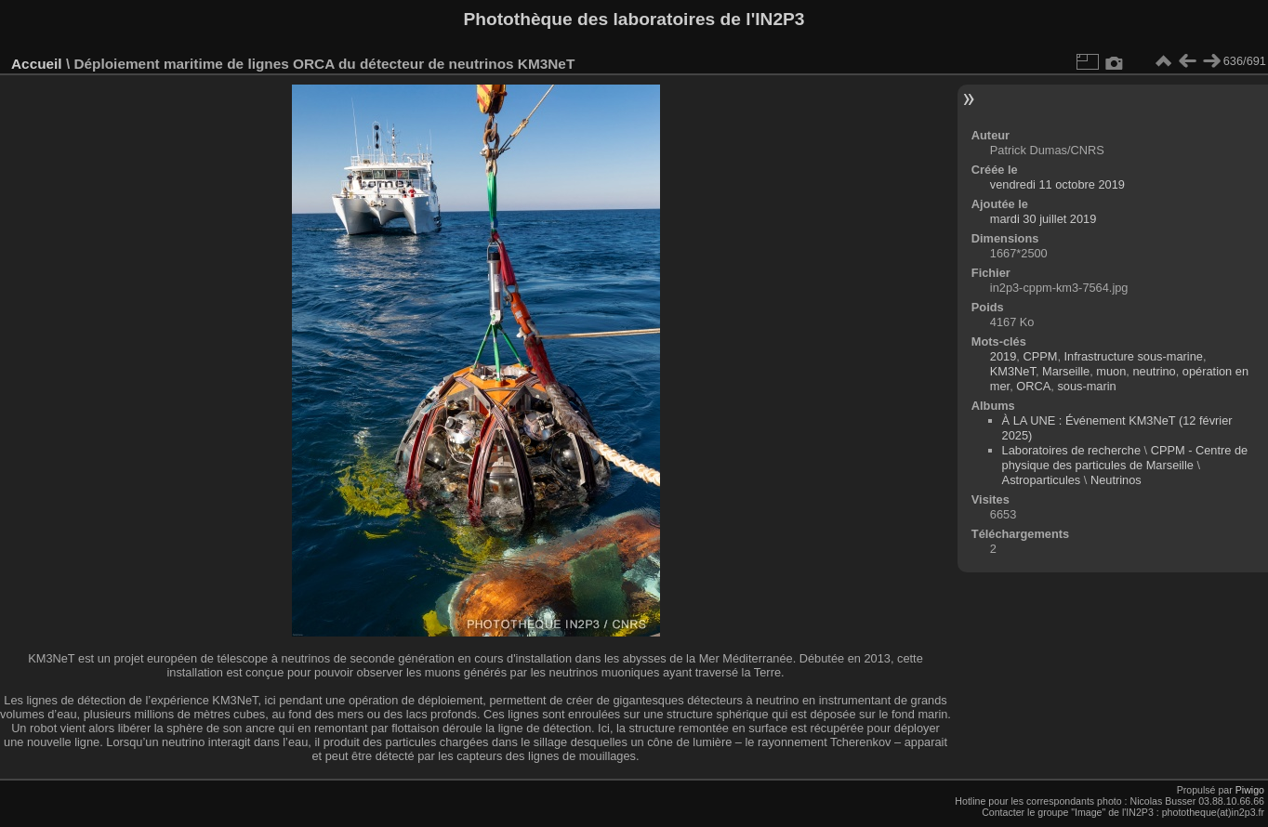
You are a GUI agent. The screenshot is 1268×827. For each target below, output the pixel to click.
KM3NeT (1013, 371)
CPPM (1040, 356)
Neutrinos (1116, 480)
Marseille (1066, 371)
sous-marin (1086, 386)
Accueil (36, 64)
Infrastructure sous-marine (1133, 356)
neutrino (1153, 371)
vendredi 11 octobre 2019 (1057, 184)
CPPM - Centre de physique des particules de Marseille (1125, 457)
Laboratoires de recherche (1071, 450)
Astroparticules (1041, 480)
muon (1111, 371)
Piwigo (1249, 789)
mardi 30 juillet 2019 (1043, 219)
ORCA (1033, 386)
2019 (1003, 356)
